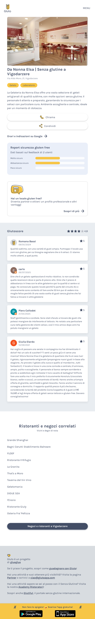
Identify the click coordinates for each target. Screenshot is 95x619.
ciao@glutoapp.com (42, 577)
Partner (11, 577)
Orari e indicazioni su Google (27, 136)
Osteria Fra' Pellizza (18, 513)
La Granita (13, 466)
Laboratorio (29, 85)
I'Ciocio (11, 500)
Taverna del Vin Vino (19, 480)
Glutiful (28, 593)
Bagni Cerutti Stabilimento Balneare (29, 446)
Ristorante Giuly (16, 506)
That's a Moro (15, 473)
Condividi (47, 126)
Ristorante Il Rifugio (19, 460)
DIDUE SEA (13, 493)
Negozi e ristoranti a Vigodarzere (47, 526)
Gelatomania (14, 486)
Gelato (13, 85)
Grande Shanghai (17, 440)
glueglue (15, 562)
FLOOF (10, 453)
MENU (86, 8)
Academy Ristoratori (30, 586)
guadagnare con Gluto (62, 568)
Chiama (47, 117)
